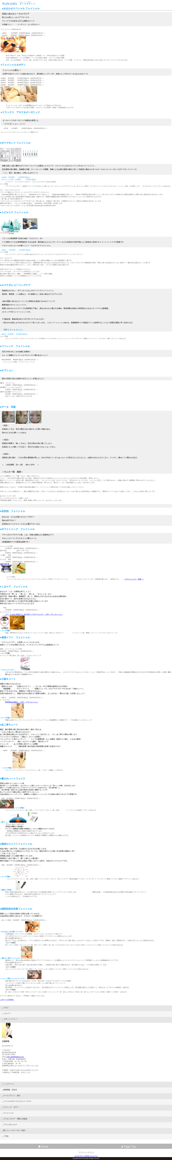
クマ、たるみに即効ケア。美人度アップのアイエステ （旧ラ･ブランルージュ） (34, 614)
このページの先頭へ (7, 1000)
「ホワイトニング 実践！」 (134, 579)
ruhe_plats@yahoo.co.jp (15, 1057)
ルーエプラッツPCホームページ (86, 1156)
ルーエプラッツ (21, 3)
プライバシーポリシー (86, 1152)
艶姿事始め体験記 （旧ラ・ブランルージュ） (21, 702)
